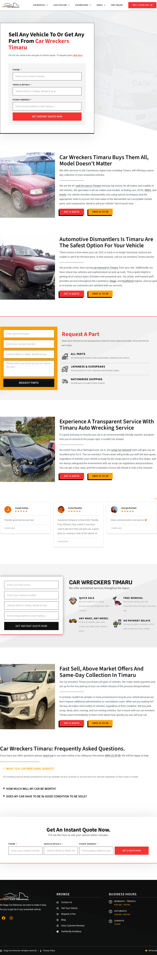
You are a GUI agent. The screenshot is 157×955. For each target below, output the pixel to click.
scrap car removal (121, 450)
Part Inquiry (117, 5)
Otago (113, 281)
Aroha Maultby (75, 508)
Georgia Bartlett (129, 508)
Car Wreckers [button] (83, 5)
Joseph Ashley (21, 508)
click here (77, 55)
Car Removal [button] (40, 5)
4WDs (147, 190)
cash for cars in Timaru (88, 185)
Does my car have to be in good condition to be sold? (46, 796)
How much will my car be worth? (31, 789)
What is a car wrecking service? (30, 768)
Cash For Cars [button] (61, 5)
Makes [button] (101, 5)
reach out (48, 755)
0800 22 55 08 (113, 755)
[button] (151, 499)
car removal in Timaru (105, 267)
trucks (62, 194)
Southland (127, 281)
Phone (16, 70)
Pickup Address (21, 100)
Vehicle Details (21, 85)
